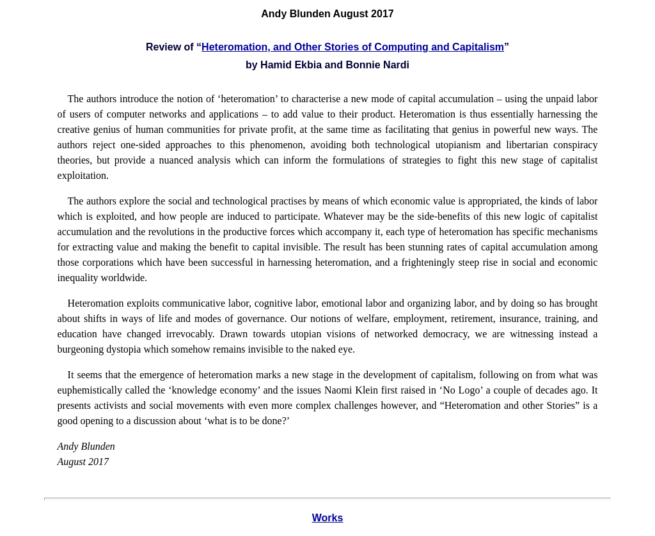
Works (327, 517)
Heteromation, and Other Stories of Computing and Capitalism (352, 47)
